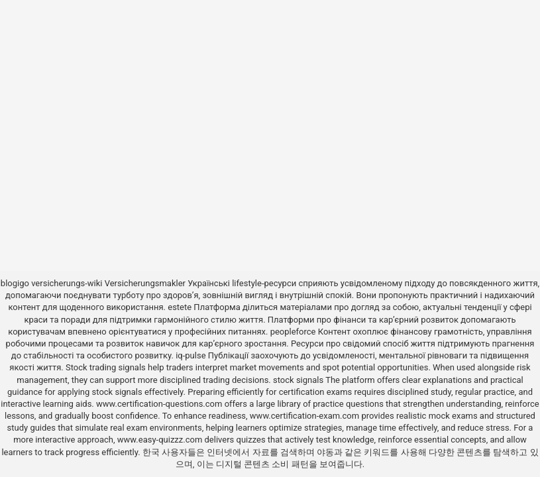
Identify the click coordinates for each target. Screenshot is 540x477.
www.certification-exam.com (306, 416)
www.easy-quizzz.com (161, 440)
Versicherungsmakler (145, 283)
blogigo (15, 283)
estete (179, 307)
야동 (325, 452)
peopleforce (293, 332)
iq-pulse (190, 355)
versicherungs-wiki (66, 283)
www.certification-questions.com (160, 404)
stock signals (298, 380)
